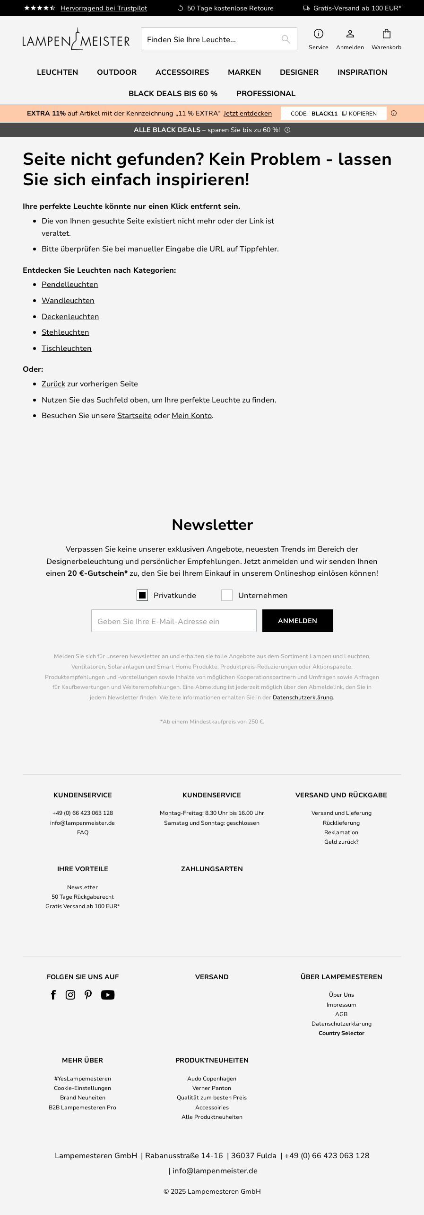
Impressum (341, 1004)
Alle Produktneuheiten (212, 1116)
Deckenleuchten (70, 316)
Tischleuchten (67, 348)
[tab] (83, 787)
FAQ (82, 800)
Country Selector (341, 1032)
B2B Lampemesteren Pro (82, 1107)
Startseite (134, 415)
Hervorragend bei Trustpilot (104, 7)
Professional (265, 93)
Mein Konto (192, 415)
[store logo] (76, 38)
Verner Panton (211, 1087)
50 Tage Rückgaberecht (83, 865)
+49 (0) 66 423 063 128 (82, 781)
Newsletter (82, 855)
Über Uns (341, 994)
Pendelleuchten (70, 284)
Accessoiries (212, 1107)
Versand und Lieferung (342, 781)
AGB (341, 1014)
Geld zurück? (341, 810)
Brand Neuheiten (82, 1097)
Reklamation (341, 800)
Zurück (53, 383)
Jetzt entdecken (248, 112)
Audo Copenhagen (211, 1078)
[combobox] (219, 39)
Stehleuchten (65, 332)
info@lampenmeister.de (82, 791)
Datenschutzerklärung (303, 666)
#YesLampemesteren (82, 1078)
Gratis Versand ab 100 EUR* (82, 874)
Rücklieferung (341, 791)
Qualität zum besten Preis (212, 1097)
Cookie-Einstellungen (82, 1087)
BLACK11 (334, 113)
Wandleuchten (68, 300)
